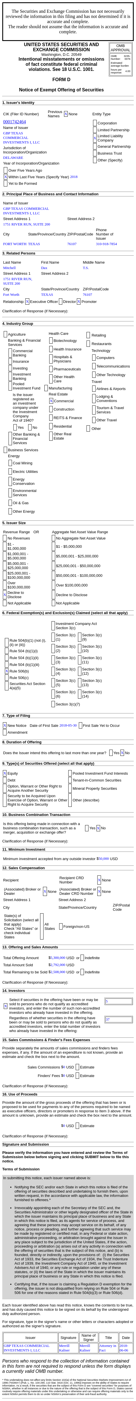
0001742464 (14, 121)
